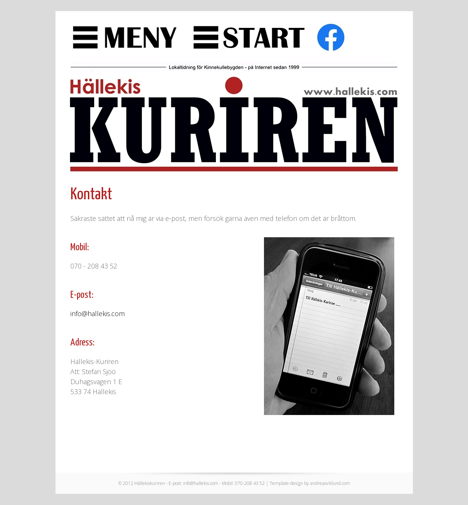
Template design (286, 483)
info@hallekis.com (97, 313)
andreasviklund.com (330, 483)
